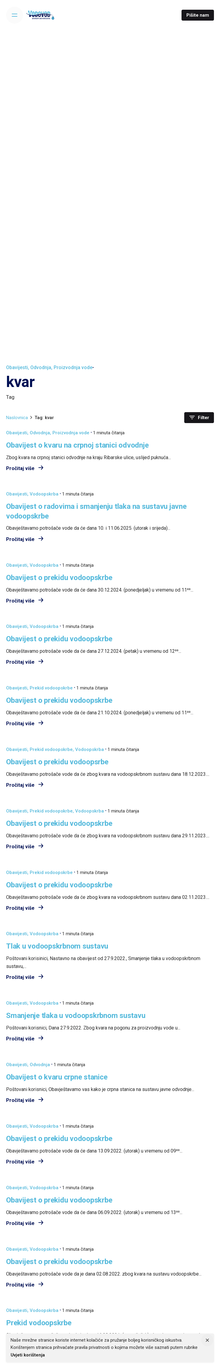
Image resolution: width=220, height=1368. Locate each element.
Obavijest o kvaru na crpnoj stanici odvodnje (77, 445)
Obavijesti (17, 367)
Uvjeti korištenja (28, 1355)
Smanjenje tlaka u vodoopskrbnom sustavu (75, 1015)
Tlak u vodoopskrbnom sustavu (57, 946)
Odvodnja (40, 367)
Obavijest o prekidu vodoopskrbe (59, 577)
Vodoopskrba (44, 494)
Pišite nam (197, 15)
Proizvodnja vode (73, 367)
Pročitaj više (24, 468)
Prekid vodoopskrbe (51, 688)
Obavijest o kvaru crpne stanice (56, 1077)
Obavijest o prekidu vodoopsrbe (57, 761)
